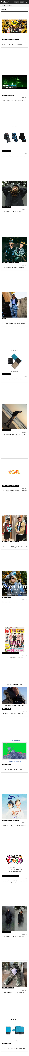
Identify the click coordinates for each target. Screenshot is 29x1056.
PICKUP (8, 39)
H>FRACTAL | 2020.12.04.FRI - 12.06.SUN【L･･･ (14, 522)
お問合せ (16, 2)
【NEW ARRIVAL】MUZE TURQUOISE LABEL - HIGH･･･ (14, 927)
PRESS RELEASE (15, 39)
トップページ (4, 5)
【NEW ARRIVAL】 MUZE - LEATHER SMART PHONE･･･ (14, 706)
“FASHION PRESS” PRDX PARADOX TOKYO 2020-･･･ (14, 890)
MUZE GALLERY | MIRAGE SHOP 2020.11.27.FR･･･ (14, 485)
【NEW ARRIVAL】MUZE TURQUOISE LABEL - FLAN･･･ (14, 853)
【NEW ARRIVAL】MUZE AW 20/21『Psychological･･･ (14, 302)
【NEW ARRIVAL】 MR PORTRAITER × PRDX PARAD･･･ (14, 412)
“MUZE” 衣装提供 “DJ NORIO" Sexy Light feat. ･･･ (14, 1037)
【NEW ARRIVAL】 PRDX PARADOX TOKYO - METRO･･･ (14, 154)
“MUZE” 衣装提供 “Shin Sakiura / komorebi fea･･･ (14, 780)
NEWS (4, 39)
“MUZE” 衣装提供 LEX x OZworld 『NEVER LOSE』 (14, 191)
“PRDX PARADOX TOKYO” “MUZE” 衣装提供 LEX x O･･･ (14, 81)
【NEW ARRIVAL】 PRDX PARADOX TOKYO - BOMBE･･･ (14, 633)
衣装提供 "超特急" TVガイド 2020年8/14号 (14, 449)
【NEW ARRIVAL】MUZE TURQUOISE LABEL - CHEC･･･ (14, 118)
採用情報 (21, 2)
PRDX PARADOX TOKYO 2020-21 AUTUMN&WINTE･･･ (14, 964)
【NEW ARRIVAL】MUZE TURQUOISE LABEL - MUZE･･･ (14, 265)
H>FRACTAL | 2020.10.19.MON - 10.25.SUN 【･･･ (14, 1001)
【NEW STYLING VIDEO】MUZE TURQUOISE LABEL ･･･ (14, 228)
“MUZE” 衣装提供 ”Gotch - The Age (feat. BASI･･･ (14, 743)
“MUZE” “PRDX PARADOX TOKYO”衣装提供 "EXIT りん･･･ (14, 44)
